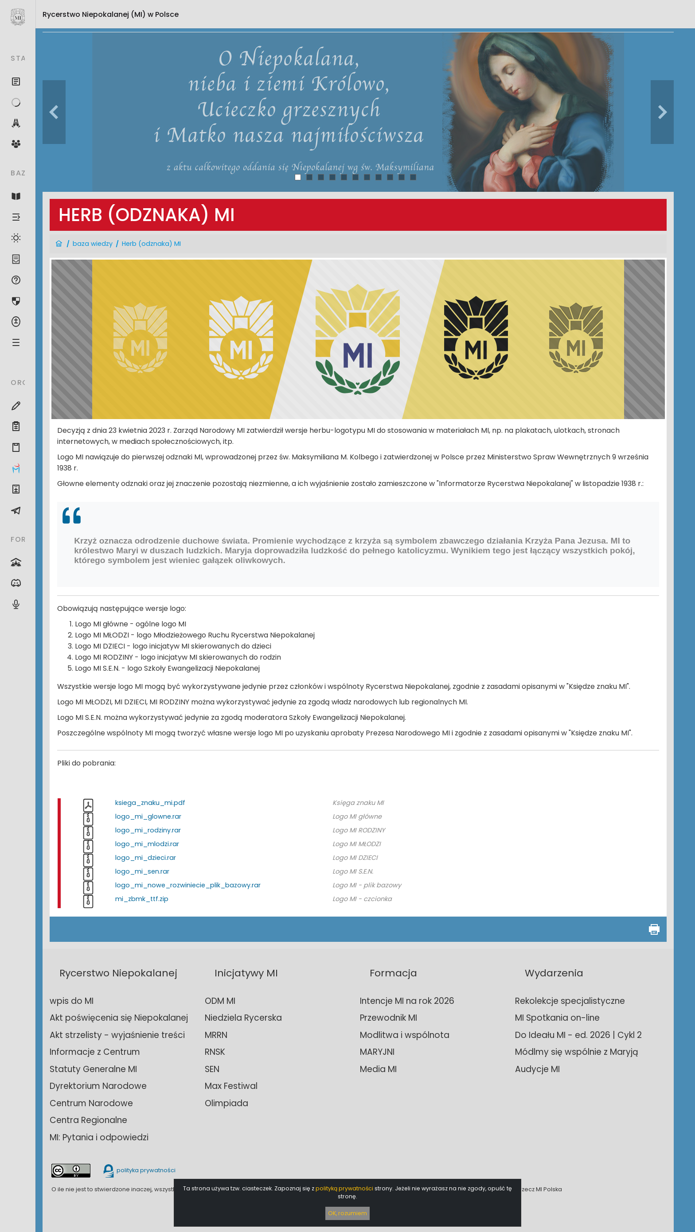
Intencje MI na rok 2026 (407, 1001)
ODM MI (220, 1001)
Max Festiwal (231, 1086)
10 (401, 177)
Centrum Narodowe (91, 1103)
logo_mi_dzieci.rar (145, 857)
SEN (212, 1069)
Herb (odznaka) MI (151, 243)
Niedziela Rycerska (243, 1018)
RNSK (215, 1052)
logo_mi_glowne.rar (148, 816)
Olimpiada (226, 1103)
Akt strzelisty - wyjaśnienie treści (117, 1035)
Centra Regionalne (88, 1120)
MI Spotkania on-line (557, 1018)
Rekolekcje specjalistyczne (570, 1001)
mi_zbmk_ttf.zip (141, 898)
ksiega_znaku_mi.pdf (150, 802)
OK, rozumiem (347, 1213)
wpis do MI (72, 1001)
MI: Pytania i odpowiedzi (99, 1137)
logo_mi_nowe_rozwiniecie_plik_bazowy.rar (188, 885)
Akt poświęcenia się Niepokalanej (119, 1018)
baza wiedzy (93, 243)
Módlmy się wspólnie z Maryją (576, 1052)
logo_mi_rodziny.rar (148, 830)
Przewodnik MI (388, 1018)
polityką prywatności (344, 1188)
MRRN (216, 1035)
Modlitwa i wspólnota (404, 1035)
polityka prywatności (139, 1170)
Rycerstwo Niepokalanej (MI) (111, 14)
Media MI (378, 1069)
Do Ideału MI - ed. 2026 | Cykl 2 (578, 1035)
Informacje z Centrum (95, 1052)
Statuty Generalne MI (93, 1069)
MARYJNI (377, 1052)
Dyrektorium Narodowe (98, 1086)
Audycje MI (537, 1069)
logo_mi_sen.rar (142, 871)
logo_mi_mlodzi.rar (147, 843)
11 (413, 177)
